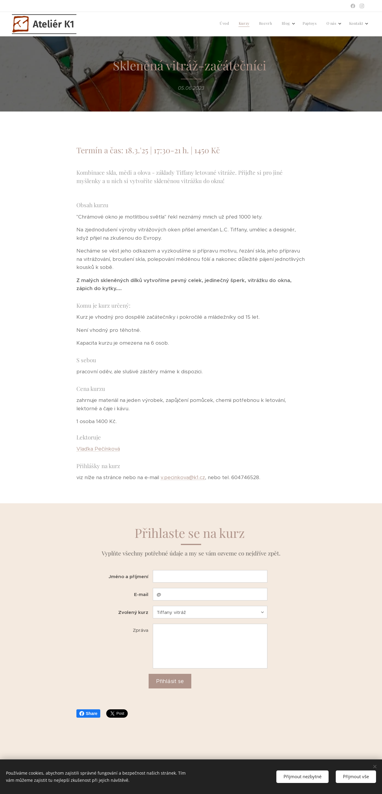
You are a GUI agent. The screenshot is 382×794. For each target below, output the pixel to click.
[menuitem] (301, 24)
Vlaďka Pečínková (98, 449)
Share (88, 713)
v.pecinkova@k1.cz (183, 477)
